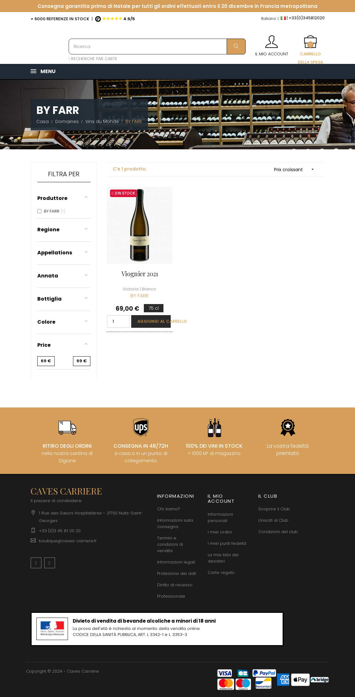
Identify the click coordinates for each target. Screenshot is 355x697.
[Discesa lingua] (270, 19)
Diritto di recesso (175, 585)
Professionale (171, 596)
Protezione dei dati (176, 573)
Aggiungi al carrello (154, 321)
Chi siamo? (168, 509)
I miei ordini (220, 532)
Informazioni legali (176, 562)
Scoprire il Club (274, 509)
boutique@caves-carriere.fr (68, 541)
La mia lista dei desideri (223, 558)
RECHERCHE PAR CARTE (93, 59)
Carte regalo (221, 572)
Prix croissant (296, 169)
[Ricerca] (157, 46)
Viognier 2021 (139, 273)
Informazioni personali (220, 517)
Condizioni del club (278, 532)
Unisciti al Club (273, 520)
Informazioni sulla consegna (175, 523)
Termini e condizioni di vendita (170, 544)
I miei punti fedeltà (227, 543)
